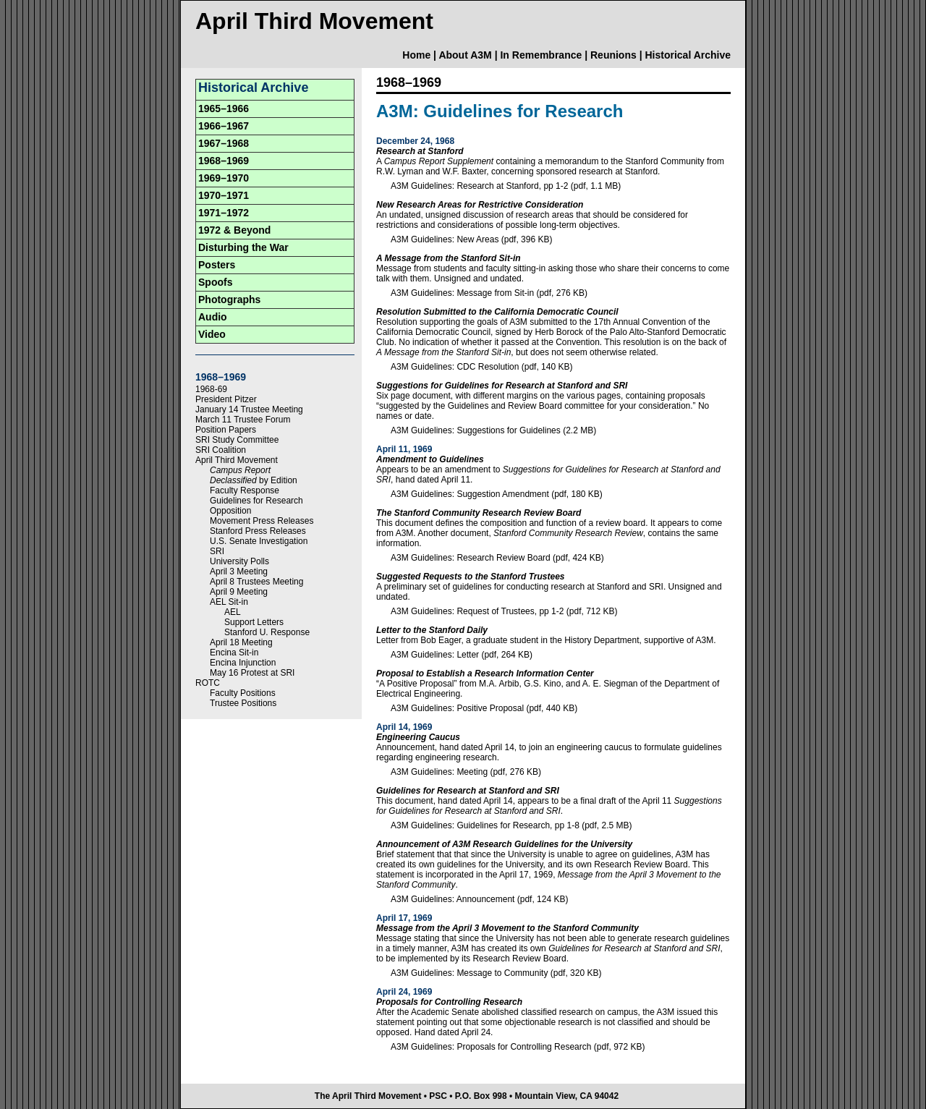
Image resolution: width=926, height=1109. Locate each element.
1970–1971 (223, 195)
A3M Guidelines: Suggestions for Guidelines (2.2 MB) (493, 430)
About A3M (464, 55)
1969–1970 (223, 178)
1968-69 (211, 389)
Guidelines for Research (256, 501)
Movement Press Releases (261, 521)
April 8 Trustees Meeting (256, 582)
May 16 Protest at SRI (252, 673)
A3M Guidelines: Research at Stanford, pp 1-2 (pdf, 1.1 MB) (506, 186)
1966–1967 (223, 126)
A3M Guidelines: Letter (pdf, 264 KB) (461, 655)
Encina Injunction (243, 663)
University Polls (239, 561)
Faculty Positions (243, 693)
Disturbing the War (243, 247)
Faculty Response (244, 490)
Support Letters (254, 622)
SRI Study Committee (237, 440)
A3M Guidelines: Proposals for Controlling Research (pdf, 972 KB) (518, 1047)
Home (416, 55)
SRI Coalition (220, 450)
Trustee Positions (243, 703)
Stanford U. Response (267, 632)
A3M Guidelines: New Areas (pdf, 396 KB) (471, 239)
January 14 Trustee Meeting (249, 409)
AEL (232, 612)
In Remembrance (541, 55)
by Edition (253, 480)
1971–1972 (223, 212)
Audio (212, 317)
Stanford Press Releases (258, 531)
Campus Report (240, 470)
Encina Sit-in (234, 652)
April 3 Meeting (239, 571)
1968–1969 (223, 160)
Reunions (613, 55)
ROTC (207, 683)
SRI (217, 551)
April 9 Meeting (239, 592)
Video (212, 334)
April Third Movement (236, 460)
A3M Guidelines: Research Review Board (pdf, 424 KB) (497, 558)
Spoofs (215, 282)
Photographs (229, 299)
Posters (216, 265)
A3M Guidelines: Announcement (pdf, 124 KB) (479, 899)
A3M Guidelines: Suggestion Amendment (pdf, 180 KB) (497, 494)
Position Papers (225, 430)
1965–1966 (223, 108)
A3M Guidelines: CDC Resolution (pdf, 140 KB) (481, 367)
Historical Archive (688, 55)
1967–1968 (223, 143)
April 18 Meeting (241, 642)
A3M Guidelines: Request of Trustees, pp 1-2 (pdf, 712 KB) (504, 611)
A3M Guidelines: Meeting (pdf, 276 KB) (466, 772)
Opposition (230, 511)
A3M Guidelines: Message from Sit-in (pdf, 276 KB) (489, 293)
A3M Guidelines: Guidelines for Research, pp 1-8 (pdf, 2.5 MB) (511, 825)
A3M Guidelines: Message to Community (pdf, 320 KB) (496, 973)
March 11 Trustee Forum (242, 420)
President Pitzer (226, 399)
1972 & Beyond (234, 230)
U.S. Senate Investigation (258, 541)
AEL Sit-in (229, 602)
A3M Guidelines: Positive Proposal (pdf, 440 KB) (484, 708)
